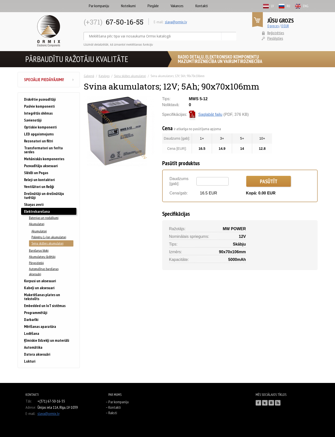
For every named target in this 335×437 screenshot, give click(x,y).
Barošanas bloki (39, 250)
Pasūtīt (268, 181)
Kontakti (201, 5)
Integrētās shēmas (38, 113)
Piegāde (153, 5)
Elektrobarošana (37, 211)
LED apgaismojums (39, 133)
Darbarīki (31, 319)
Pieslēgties (275, 38)
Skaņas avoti (34, 204)
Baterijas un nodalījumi (44, 218)
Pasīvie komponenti (39, 106)
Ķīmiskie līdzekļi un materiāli (46, 340)
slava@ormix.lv (176, 21)
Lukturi (29, 361)
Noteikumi (128, 5)
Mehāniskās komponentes (44, 158)
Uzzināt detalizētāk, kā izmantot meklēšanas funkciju (118, 44)
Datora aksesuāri (37, 354)
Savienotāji (33, 120)
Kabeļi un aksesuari (39, 287)
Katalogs (104, 76)
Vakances (177, 5)
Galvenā (89, 76)
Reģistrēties (275, 32)
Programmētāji (35, 312)
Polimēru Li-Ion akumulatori (48, 237)
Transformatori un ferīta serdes (43, 149)
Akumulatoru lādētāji (42, 256)
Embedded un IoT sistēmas (44, 305)
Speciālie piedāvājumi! (48, 79)
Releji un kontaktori (39, 179)
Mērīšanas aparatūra (40, 326)
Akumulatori (36, 224)
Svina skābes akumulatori (130, 76)
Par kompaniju (99, 5)
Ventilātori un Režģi (39, 186)
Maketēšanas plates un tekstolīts (42, 296)
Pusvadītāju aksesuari (41, 165)
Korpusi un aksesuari (40, 280)
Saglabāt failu (210, 115)
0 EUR (285, 26)
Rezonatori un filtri (38, 140)
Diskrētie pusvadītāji (40, 99)
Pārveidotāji (36, 263)
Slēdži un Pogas (36, 172)
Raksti (112, 412)
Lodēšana (31, 333)
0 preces (273, 26)
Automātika (33, 347)
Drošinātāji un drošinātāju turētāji (44, 195)
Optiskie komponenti (40, 127)
